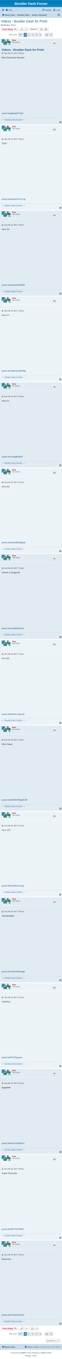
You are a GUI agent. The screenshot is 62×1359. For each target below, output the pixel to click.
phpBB (22, 1353)
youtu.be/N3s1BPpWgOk (14, 542)
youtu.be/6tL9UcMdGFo (13, 1143)
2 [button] (29, 34)
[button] (20, 35)
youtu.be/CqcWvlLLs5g (13, 885)
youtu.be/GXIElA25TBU (13, 1315)
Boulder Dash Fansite (13, 119)
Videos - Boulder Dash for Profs (24, 21)
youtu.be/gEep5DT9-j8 (12, 113)
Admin (13, 25)
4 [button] (36, 34)
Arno (14, 40)
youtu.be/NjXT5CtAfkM (12, 1229)
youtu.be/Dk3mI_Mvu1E (13, 714)
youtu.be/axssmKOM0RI (13, 285)
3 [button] (32, 34)
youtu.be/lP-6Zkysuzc (12, 1057)
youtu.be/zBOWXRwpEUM (14, 800)
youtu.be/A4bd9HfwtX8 (13, 628)
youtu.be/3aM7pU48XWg (14, 371)
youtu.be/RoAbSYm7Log (13, 199)
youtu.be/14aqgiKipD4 (12, 456)
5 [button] (40, 34)
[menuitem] (8, 10)
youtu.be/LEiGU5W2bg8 (13, 971)
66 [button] (47, 34)
